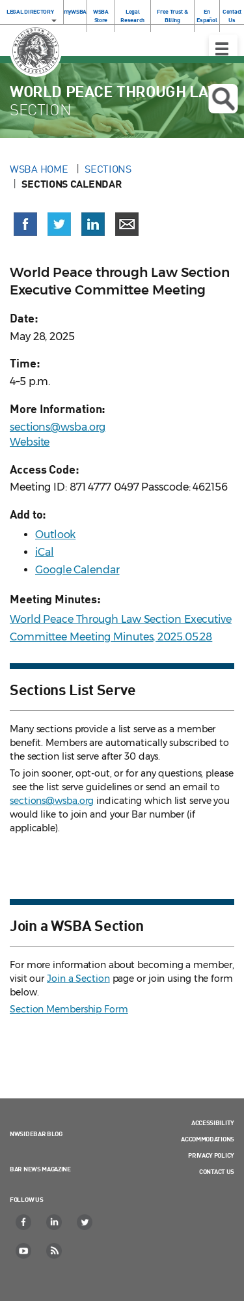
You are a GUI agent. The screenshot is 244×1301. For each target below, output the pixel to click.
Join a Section (78, 978)
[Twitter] (85, 1222)
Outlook (55, 534)
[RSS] (54, 1251)
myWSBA (75, 11)
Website (29, 442)
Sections (108, 168)
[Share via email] (127, 224)
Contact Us (232, 15)
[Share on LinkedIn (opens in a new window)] (93, 224)
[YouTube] (24, 1251)
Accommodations (207, 1139)
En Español (207, 15)
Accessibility (212, 1122)
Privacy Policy (211, 1155)
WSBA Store (101, 15)
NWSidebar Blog (36, 1133)
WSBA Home (40, 168)
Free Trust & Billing (172, 15)
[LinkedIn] (54, 1222)
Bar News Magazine (40, 1169)
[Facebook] (24, 1222)
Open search (222, 99)
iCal (44, 552)
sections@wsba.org (57, 427)
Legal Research (132, 15)
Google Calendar (77, 570)
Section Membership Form (69, 1009)
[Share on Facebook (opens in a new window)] (25, 224)
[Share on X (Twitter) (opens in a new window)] (59, 224)
